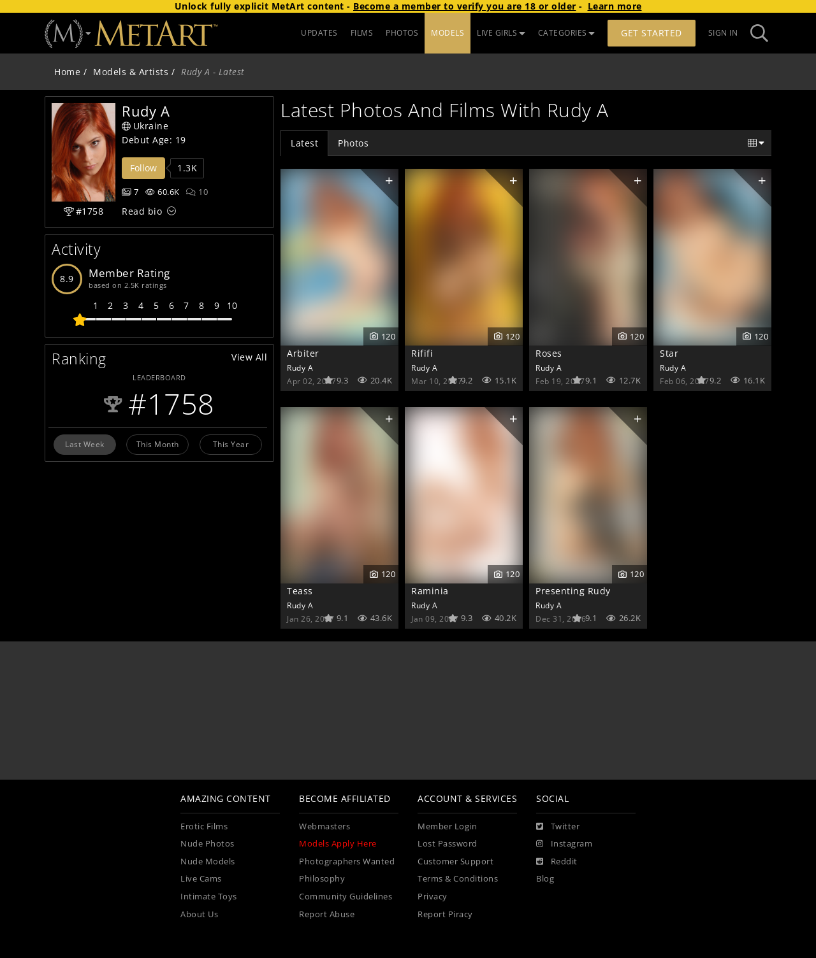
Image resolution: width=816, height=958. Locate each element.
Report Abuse (326, 914)
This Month (157, 444)
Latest (304, 143)
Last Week (85, 444)
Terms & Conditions (458, 878)
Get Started (651, 33)
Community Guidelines (345, 896)
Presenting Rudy (573, 591)
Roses (549, 353)
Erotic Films (204, 826)
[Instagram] (564, 844)
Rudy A (300, 367)
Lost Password (447, 843)
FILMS (362, 32)
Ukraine (145, 126)
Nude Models (207, 861)
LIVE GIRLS (501, 32)
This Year (231, 444)
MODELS (447, 32)
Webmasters (324, 826)
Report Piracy (445, 914)
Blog (545, 878)
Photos (353, 143)
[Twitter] (557, 827)
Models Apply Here (338, 843)
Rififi (422, 353)
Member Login (447, 826)
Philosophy (322, 878)
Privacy (433, 896)
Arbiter (303, 353)
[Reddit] (557, 862)
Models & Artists (130, 72)
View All (249, 357)
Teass (300, 591)
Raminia (430, 591)
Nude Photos (207, 843)
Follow (143, 168)
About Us (199, 914)
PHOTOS (402, 32)
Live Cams (201, 878)
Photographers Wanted (347, 861)
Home (67, 72)
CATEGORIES (566, 32)
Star (669, 353)
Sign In (723, 32)
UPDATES (319, 32)
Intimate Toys (208, 896)
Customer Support (455, 861)
